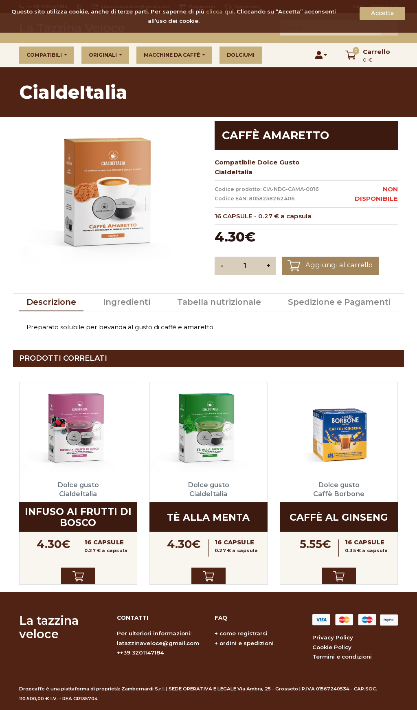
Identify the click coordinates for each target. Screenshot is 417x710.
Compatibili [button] (44, 55)
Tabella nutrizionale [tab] (219, 302)
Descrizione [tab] (51, 302)
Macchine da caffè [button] (172, 55)
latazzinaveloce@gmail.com (158, 643)
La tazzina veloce (49, 627)
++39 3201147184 (140, 652)
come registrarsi (243, 633)
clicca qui (220, 11)
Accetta (382, 13)
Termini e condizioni (342, 656)
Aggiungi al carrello (330, 265)
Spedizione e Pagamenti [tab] (339, 302)
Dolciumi (241, 55)
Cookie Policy (331, 647)
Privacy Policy (332, 637)
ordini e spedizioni (246, 643)
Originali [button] (103, 55)
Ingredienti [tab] (126, 302)
